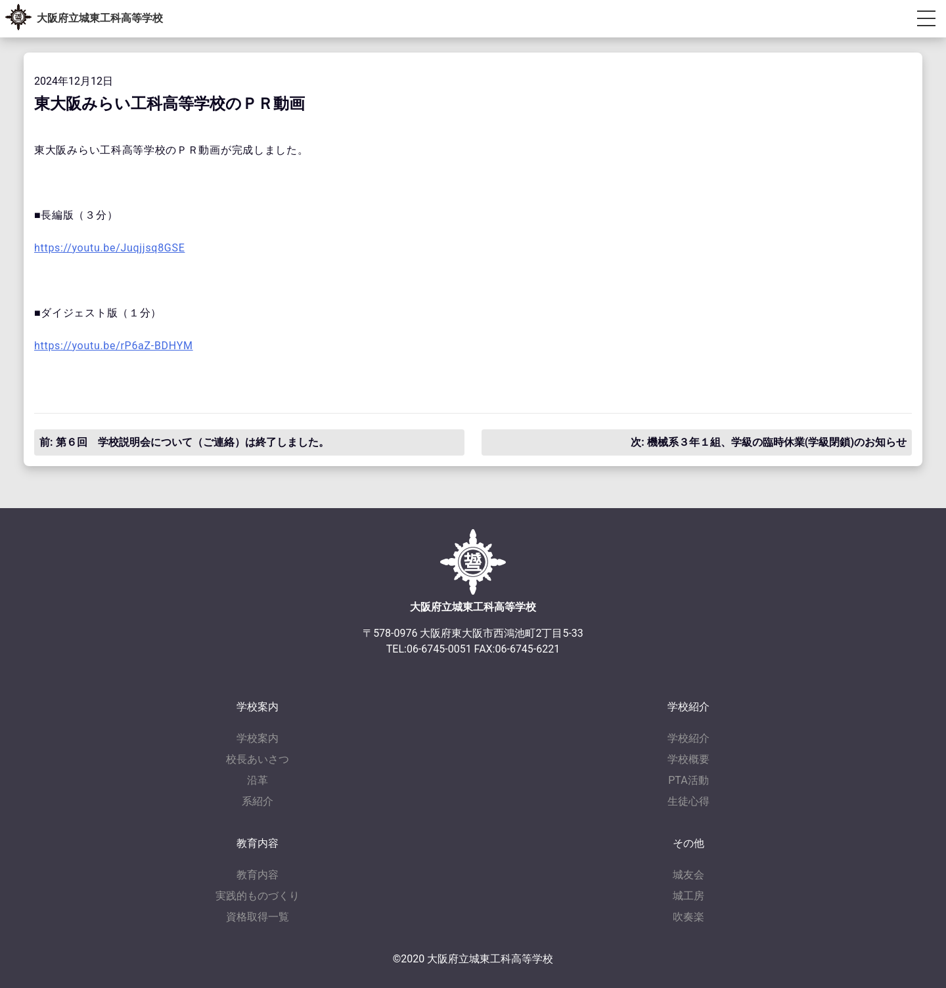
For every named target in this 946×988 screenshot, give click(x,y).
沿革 (257, 780)
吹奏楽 (688, 917)
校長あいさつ (257, 759)
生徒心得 (688, 801)
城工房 (688, 896)
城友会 (688, 875)
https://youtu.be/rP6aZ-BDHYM (113, 345)
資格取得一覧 (257, 917)
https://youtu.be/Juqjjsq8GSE (109, 248)
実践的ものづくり (257, 896)
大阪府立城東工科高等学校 (100, 18)
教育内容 (257, 875)
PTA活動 (688, 780)
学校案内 (257, 738)
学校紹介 (688, 738)
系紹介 (257, 801)
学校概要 (688, 759)
